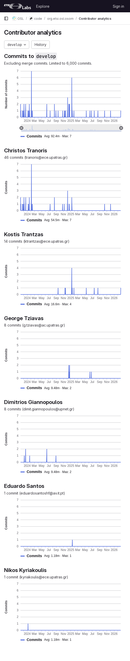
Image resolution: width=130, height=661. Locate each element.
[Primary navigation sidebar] (6, 18)
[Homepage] (17, 6)
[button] (48, 136)
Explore (42, 6)
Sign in (118, 6)
